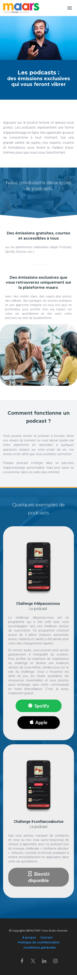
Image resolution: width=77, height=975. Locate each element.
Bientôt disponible (39, 877)
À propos (29, 937)
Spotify (38, 706)
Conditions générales (39, 947)
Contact (46, 937)
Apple (38, 722)
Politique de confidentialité (38, 942)
